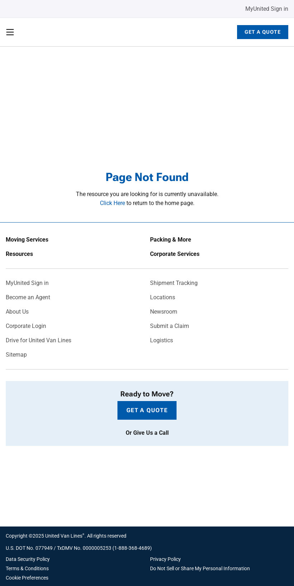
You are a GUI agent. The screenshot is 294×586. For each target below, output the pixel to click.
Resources (19, 254)
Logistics (161, 340)
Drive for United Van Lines (38, 340)
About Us (17, 312)
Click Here (112, 203)
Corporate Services (174, 254)
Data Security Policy (28, 559)
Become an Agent (28, 297)
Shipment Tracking (174, 283)
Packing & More (170, 240)
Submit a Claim (169, 326)
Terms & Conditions (27, 568)
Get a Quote (263, 32)
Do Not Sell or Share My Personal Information (200, 568)
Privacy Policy (165, 559)
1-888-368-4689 (132, 548)
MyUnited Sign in (266, 8)
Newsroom (163, 312)
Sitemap (16, 355)
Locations (162, 297)
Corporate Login (26, 326)
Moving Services (27, 240)
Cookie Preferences (27, 577)
